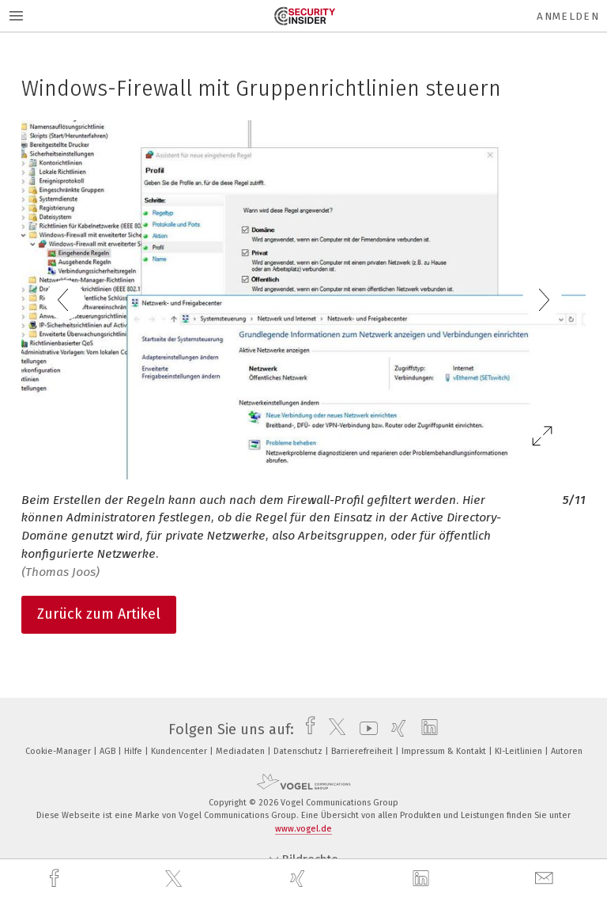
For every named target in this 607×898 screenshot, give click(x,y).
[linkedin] (423, 879)
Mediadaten (241, 751)
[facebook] (56, 878)
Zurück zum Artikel (98, 614)
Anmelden (568, 16)
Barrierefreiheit (363, 751)
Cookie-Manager (59, 751)
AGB (109, 751)
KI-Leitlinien (520, 751)
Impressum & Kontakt (445, 751)
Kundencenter (180, 751)
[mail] (546, 878)
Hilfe (134, 751)
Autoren (566, 751)
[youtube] (365, 729)
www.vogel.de (303, 829)
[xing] (299, 879)
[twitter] (175, 879)
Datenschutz (299, 751)
